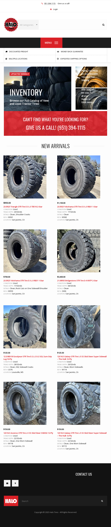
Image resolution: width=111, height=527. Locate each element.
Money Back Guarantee (70, 51)
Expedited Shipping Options (72, 58)
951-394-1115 (50, 3)
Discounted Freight (16, 51)
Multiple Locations (16, 58)
